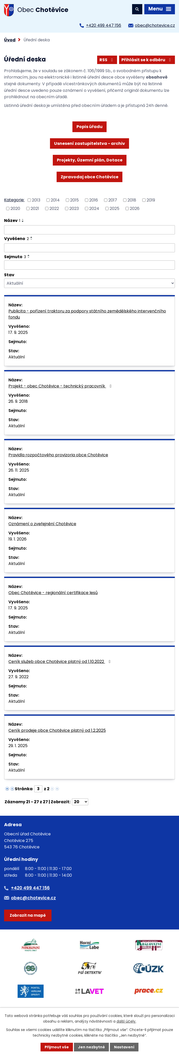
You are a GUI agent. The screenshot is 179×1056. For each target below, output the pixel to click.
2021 (35, 208)
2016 (93, 200)
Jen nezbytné (91, 1047)
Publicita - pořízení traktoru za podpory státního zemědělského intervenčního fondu (87, 314)
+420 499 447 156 (103, 25)
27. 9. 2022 (18, 677)
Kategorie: (14, 200)
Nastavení (124, 1047)
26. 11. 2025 (18, 470)
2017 (112, 200)
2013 (36, 200)
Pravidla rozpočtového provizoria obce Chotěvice (58, 455)
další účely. (126, 1021)
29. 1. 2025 (18, 746)
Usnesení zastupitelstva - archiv (89, 143)
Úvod (10, 40)
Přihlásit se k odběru (146, 60)
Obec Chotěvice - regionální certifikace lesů (53, 593)
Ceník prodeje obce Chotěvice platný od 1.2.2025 (57, 730)
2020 (15, 208)
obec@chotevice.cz (155, 25)
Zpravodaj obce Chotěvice (89, 177)
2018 (131, 200)
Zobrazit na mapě (28, 915)
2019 (151, 200)
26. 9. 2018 (18, 401)
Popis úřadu (89, 127)
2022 (54, 208)
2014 (55, 200)
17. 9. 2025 (18, 332)
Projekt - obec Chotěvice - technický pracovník (60, 386)
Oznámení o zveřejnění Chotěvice (42, 524)
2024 (94, 208)
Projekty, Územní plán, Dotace (89, 160)
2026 (134, 208)
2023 (74, 208)
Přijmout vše (57, 1047)
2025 (114, 208)
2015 (74, 200)
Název (12, 220)
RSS (106, 60)
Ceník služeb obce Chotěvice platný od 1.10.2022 (60, 661)
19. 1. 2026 (17, 539)
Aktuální (16, 357)
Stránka (24, 789)
